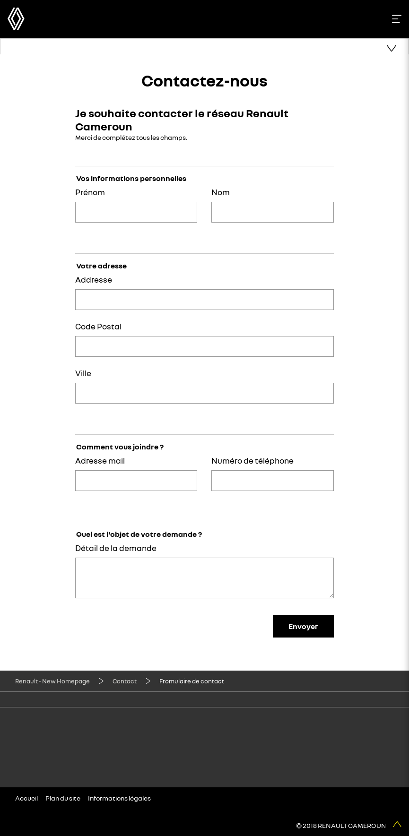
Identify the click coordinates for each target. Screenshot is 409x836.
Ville (83, 373)
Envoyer (303, 626)
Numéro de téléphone (252, 460)
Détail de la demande (116, 548)
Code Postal (98, 326)
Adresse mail (100, 460)
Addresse (93, 279)
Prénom (90, 192)
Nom (220, 192)
